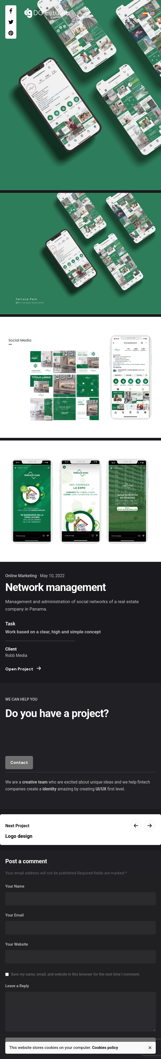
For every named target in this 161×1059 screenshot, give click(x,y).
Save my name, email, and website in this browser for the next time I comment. (75, 974)
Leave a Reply (17, 986)
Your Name (14, 886)
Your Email (14, 915)
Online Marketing (21, 575)
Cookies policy (105, 1047)
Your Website (16, 944)
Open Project (23, 669)
